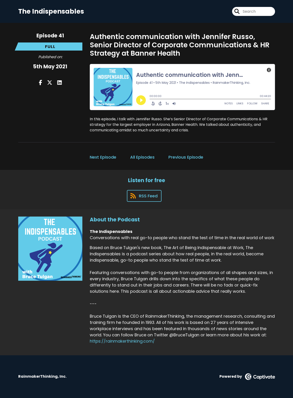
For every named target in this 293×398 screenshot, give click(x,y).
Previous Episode (185, 157)
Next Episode (103, 157)
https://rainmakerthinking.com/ (122, 341)
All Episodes (142, 157)
